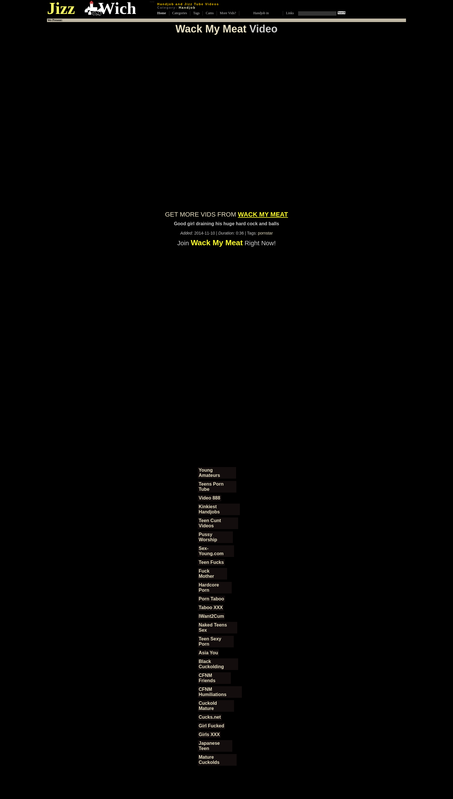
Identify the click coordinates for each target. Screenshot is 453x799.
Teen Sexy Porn (210, 641)
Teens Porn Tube (211, 487)
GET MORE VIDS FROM (226, 214)
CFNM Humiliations (212, 692)
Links (290, 13)
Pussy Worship (208, 537)
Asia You (208, 652)
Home (161, 13)
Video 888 (209, 497)
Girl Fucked (211, 725)
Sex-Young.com (211, 551)
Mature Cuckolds (209, 760)
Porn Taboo (211, 598)
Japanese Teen (209, 746)
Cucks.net (210, 717)
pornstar (265, 233)
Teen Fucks (211, 562)
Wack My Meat (211, 29)
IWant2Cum (211, 616)
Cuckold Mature (208, 706)
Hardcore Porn (209, 587)
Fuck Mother (206, 574)
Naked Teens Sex (213, 627)
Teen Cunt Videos (210, 523)
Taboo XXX (211, 607)
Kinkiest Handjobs (209, 509)
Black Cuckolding (211, 664)
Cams (209, 13)
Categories (179, 13)
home (152, 2)
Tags (196, 13)
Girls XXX (209, 734)
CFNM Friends (207, 678)
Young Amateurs (209, 473)
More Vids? (228, 13)
